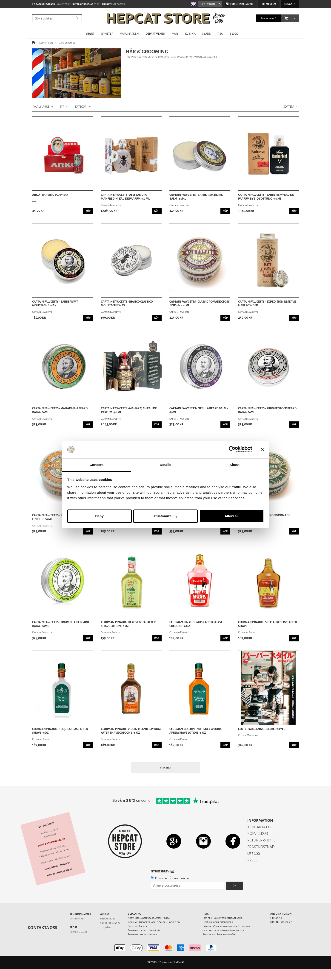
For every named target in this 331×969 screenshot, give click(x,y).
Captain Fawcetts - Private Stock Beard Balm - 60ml (267, 410)
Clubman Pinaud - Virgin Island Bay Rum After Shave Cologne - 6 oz (131, 731)
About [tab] (234, 465)
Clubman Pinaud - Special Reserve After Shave (267, 624)
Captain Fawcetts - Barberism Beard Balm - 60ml (196, 196)
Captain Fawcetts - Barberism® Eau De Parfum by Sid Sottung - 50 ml (266, 196)
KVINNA (190, 34)
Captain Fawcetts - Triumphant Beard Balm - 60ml (60, 624)
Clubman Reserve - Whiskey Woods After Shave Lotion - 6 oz (195, 731)
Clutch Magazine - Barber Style (261, 729)
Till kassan (267, 18)
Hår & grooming (66, 42)
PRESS (252, 860)
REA (220, 34)
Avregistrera (181, 878)
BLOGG (234, 34)
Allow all (232, 516)
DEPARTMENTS (155, 34)
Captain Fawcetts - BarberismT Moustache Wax (55, 303)
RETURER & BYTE (261, 840)
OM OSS (253, 853)
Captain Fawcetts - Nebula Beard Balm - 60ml (198, 410)
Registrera (161, 878)
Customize (165, 516)
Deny (99, 516)
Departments (46, 42)
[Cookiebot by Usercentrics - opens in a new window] (232, 449)
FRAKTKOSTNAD (261, 846)
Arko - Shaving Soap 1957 (50, 195)
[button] (286, 18)
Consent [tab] (97, 465)
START (90, 34)
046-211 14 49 (77, 918)
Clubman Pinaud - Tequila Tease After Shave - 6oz (60, 731)
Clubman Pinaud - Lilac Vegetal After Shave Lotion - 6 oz (128, 624)
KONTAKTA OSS (259, 827)
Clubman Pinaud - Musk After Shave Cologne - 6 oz (196, 624)
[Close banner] (262, 449)
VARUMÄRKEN (129, 34)
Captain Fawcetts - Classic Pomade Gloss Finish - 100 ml (199, 303)
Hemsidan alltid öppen (57, 866)
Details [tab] (165, 465)
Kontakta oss (42, 927)
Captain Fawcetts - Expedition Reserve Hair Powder (267, 303)
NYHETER (107, 34)
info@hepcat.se (78, 931)
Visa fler (165, 767)
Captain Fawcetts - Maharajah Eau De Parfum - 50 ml (129, 410)
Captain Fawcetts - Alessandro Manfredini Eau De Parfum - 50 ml (125, 196)
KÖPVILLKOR (257, 833)
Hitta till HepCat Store (59, 872)
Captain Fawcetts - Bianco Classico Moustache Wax (127, 303)
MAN (175, 34)
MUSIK (206, 34)
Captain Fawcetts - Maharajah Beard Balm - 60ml (60, 410)
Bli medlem (269, 4)
